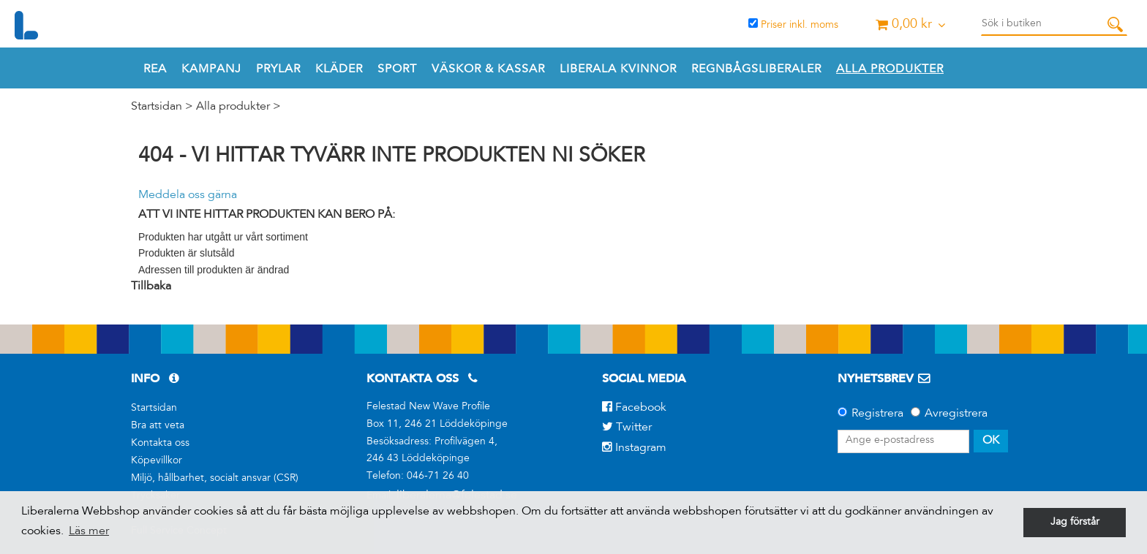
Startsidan (156, 107)
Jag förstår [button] (1074, 522)
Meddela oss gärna (187, 195)
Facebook (634, 408)
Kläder (339, 69)
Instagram (634, 448)
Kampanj (211, 69)
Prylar (278, 69)
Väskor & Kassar (488, 69)
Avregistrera (956, 414)
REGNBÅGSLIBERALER (756, 69)
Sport (397, 69)
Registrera (877, 414)
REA (155, 69)
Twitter (627, 427)
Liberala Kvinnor (618, 69)
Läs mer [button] (89, 531)
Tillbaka (151, 286)
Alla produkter (890, 69)
